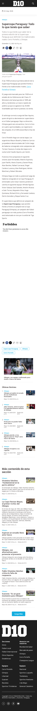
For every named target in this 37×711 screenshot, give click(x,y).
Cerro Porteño (9, 353)
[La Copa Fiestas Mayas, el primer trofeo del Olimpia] (30, 501)
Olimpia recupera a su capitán (12, 449)
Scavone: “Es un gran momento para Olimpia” (12, 595)
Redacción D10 (20, 413)
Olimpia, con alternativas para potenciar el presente (11, 552)
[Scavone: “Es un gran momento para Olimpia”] (30, 593)
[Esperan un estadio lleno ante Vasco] (30, 532)
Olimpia (4, 20)
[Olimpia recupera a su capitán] (30, 448)
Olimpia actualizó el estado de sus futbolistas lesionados (13, 394)
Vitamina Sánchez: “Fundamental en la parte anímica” (10, 482)
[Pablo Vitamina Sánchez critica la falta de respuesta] (30, 570)
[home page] (18, 3)
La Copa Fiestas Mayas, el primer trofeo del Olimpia (12, 503)
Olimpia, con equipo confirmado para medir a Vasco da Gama (17, 378)
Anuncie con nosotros (24, 642)
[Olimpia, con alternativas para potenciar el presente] (30, 549)
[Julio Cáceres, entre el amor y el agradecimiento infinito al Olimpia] (30, 406)
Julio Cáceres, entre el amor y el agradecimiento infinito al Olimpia (14, 408)
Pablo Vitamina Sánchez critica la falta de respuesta (12, 573)
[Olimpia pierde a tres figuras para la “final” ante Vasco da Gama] (30, 434)
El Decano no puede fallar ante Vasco (13, 422)
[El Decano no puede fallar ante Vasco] (30, 421)
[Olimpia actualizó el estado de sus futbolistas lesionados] (30, 392)
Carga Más (18, 614)
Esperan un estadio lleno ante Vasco (13, 534)
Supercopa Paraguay (11, 349)
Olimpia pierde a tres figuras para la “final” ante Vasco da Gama (13, 436)
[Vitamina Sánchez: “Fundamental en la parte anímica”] (30, 480)
